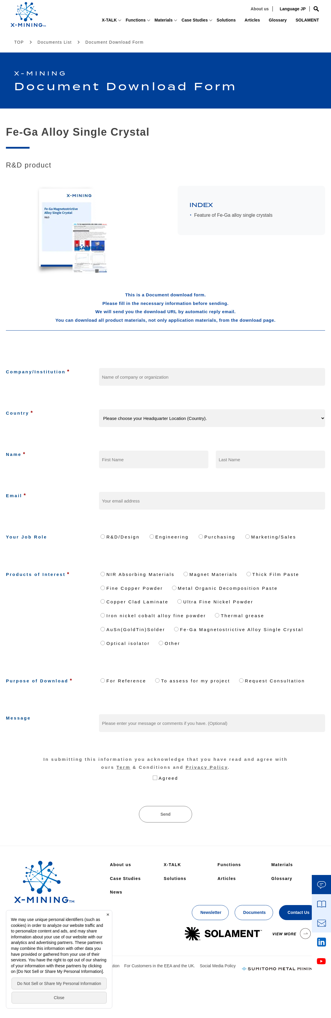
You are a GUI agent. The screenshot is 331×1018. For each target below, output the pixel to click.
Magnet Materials (213, 574)
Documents (254, 912)
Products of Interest (36, 574)
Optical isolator (128, 643)
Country (17, 413)
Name (14, 454)
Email (14, 495)
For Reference (126, 680)
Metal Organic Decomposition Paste (228, 588)
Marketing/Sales (273, 536)
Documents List (55, 42)
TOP (19, 42)
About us (245, 11)
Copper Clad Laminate (137, 601)
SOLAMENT (292, 22)
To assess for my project (195, 680)
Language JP (277, 11)
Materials (130, 22)
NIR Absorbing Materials (140, 574)
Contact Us (298, 912)
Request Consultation (275, 680)
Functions (98, 22)
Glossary (259, 22)
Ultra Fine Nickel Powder (218, 601)
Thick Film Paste (275, 574)
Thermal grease (242, 615)
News (116, 892)
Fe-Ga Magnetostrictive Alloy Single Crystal (241, 629)
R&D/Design (123, 536)
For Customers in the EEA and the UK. (159, 966)
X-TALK (67, 23)
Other (172, 643)
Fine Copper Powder (134, 588)
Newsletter (210, 912)
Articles (230, 22)
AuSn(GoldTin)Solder (135, 629)
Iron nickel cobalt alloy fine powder (156, 615)
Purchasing (220, 536)
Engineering (172, 536)
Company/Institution (36, 371)
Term (123, 767)
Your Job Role (26, 536)
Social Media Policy (218, 966)
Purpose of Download (37, 680)
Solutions (201, 22)
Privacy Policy (207, 767)
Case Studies (159, 23)
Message (18, 717)
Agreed (168, 778)
